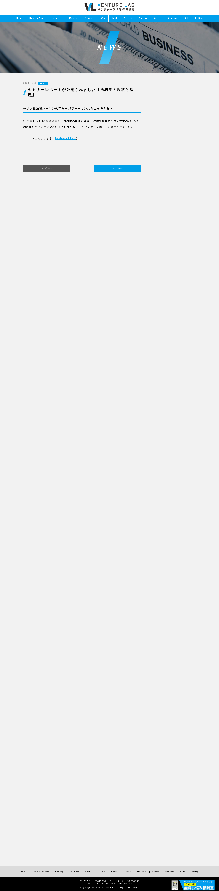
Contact (172, 18)
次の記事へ (117, 168)
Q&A (103, 18)
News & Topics (38, 18)
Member (74, 18)
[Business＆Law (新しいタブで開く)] (65, 138)
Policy (199, 18)
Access (158, 18)
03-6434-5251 (100, 883)
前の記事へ (47, 168)
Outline (143, 18)
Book (115, 18)
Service (89, 18)
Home (19, 18)
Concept (58, 18)
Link (186, 18)
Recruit (128, 18)
